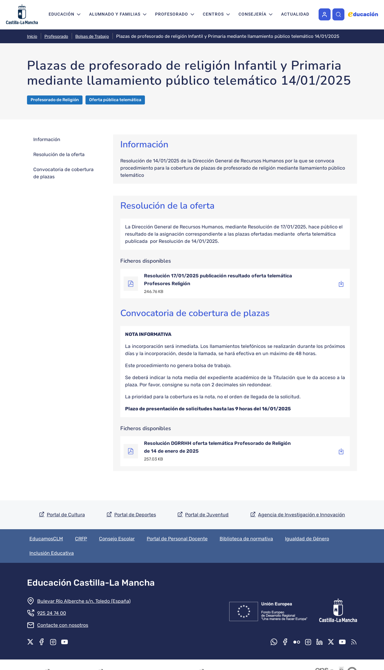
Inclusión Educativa (51, 553)
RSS (353, 641)
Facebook (41, 641)
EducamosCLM (46, 539)
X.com (30, 641)
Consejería (252, 14)
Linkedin (319, 641)
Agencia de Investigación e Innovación (301, 515)
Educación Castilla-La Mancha (91, 583)
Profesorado (171, 14)
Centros (213, 14)
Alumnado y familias (114, 14)
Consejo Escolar (117, 539)
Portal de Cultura (66, 515)
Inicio (32, 36)
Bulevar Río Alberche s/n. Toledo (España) (83, 601)
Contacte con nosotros (62, 625)
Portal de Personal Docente (177, 539)
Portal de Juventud (207, 515)
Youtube (64, 641)
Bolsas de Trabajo (92, 36)
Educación (61, 14)
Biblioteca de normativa (246, 539)
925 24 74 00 (51, 613)
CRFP (81, 539)
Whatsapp (274, 641)
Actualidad (295, 14)
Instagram (53, 641)
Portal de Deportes (135, 515)
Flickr (296, 641)
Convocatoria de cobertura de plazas (63, 173)
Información (46, 139)
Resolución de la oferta (59, 154)
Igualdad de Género (307, 539)
